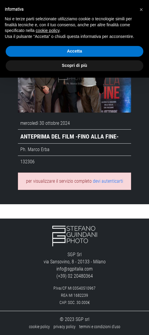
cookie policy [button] (47, 30)
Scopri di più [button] (74, 65)
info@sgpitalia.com (74, 269)
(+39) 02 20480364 (74, 276)
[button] (141, 9)
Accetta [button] (74, 51)
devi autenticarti (108, 181)
